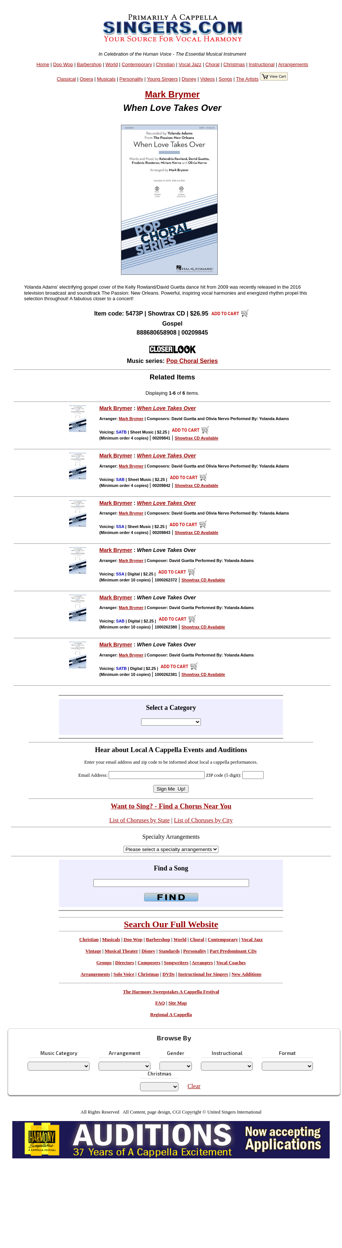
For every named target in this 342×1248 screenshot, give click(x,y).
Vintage (93, 951)
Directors (124, 962)
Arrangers (202, 962)
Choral (212, 64)
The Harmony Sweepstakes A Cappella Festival (171, 991)
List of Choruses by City (203, 820)
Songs (225, 79)
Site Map (177, 1003)
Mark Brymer (172, 94)
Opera (86, 79)
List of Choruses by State (139, 820)
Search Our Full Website (171, 924)
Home (43, 64)
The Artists (247, 79)
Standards (169, 951)
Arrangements (293, 64)
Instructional (261, 64)
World (111, 64)
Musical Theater (121, 951)
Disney (189, 79)
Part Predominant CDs (233, 951)
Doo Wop (63, 64)
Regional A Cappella (171, 1014)
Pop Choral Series (192, 361)
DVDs (168, 974)
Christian (165, 64)
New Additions (246, 974)
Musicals (106, 79)
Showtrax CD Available (196, 438)
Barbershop (89, 64)
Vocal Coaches (231, 962)
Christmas (234, 64)
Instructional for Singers (203, 974)
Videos (207, 79)
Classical (66, 79)
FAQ (160, 1003)
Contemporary (137, 64)
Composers (148, 962)
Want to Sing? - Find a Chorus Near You (171, 806)
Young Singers (162, 79)
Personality (131, 79)
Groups (104, 962)
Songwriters (176, 962)
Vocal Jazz (189, 64)
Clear (193, 1086)
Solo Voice (124, 974)
